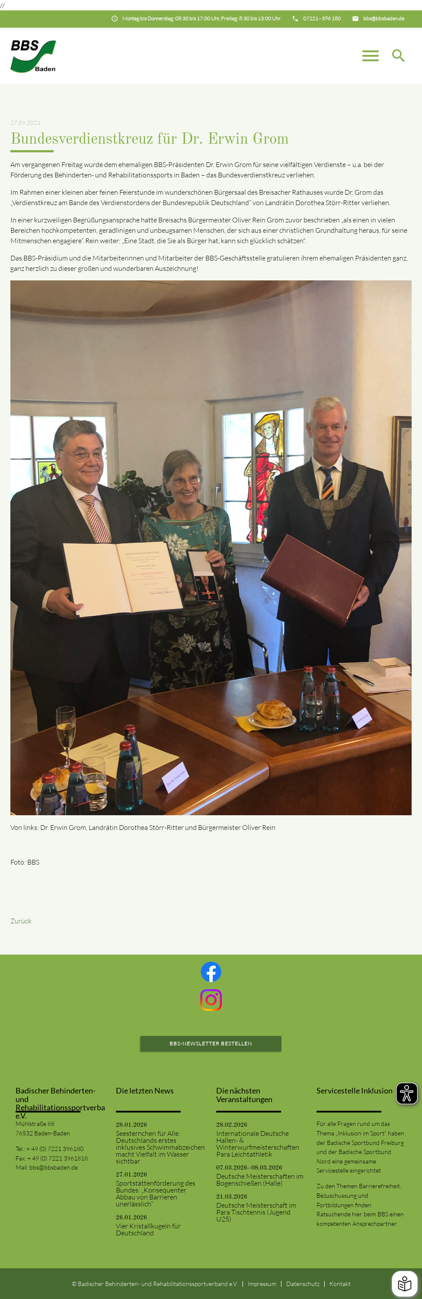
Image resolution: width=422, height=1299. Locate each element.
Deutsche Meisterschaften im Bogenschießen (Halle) (260, 1179)
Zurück (21, 920)
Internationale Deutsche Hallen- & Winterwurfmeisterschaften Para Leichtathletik (257, 1144)
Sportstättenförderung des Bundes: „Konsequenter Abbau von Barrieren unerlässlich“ (155, 1193)
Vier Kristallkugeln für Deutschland (148, 1229)
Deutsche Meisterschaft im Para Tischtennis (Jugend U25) (256, 1212)
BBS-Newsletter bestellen (210, 1043)
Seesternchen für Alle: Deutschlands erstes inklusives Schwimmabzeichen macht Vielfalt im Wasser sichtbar (160, 1147)
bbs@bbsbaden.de (53, 1167)
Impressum (262, 1283)
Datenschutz (303, 1283)
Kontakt (340, 1283)
